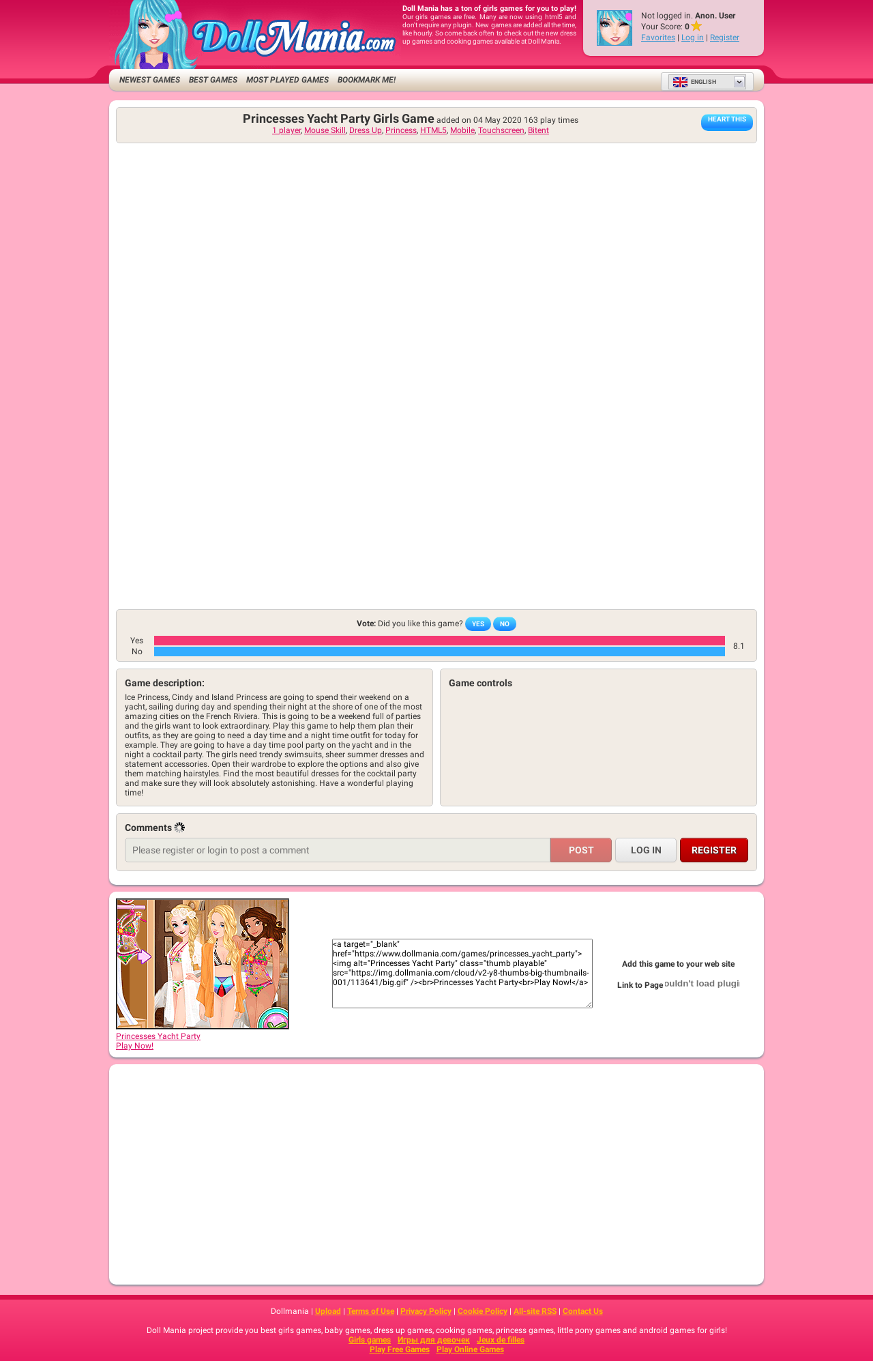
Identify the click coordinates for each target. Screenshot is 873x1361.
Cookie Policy (482, 1311)
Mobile (462, 130)
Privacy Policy (426, 1311)
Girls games (370, 1340)
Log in (692, 37)
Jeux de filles (500, 1340)
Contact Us (583, 1311)
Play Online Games (470, 1349)
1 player (286, 130)
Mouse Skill (325, 130)
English (694, 81)
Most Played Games (287, 80)
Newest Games (149, 80)
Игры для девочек (434, 1340)
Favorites (658, 37)
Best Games (213, 80)
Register (724, 37)
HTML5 (433, 130)
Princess (401, 130)
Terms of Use (370, 1311)
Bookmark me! (367, 80)
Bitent (538, 130)
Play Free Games (400, 1349)
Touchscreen (501, 130)
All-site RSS (535, 1311)
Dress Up (365, 130)
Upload (328, 1311)
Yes (478, 624)
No (504, 624)
